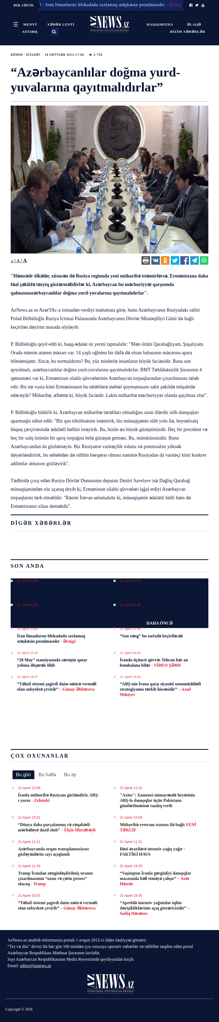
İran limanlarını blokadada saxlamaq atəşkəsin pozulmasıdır (51, 638)
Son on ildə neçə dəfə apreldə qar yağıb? (158, 612)
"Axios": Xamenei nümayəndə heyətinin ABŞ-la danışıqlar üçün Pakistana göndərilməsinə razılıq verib (157, 800)
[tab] (23, 774)
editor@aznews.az (35, 965)
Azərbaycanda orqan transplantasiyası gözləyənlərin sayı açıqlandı (53, 851)
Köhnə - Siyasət (25, 55)
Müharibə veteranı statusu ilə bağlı (158, 827)
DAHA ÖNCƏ (160, 623)
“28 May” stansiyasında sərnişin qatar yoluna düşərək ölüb (52, 662)
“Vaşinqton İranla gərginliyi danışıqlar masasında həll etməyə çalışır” (155, 878)
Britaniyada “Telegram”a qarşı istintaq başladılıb (155, 591)
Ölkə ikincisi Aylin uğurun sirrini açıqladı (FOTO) (55, 614)
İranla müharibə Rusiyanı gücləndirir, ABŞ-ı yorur (58, 798)
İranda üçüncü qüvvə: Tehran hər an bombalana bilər (154, 662)
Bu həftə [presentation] (47, 774)
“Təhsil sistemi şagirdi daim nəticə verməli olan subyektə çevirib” (56, 686)
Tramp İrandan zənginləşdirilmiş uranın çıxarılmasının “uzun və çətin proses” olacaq (55, 878)
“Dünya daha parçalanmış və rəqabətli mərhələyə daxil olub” (57, 827)
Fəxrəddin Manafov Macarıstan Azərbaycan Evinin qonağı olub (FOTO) (54, 591)
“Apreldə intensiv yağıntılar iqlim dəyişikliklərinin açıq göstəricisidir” (155, 908)
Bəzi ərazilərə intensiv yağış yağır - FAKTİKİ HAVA (152, 851)
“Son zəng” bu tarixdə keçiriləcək (151, 636)
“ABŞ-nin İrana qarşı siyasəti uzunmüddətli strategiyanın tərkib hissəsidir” (160, 689)
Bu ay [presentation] (70, 774)
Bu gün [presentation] (23, 774)
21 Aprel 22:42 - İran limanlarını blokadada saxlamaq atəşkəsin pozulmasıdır (101, 4)
